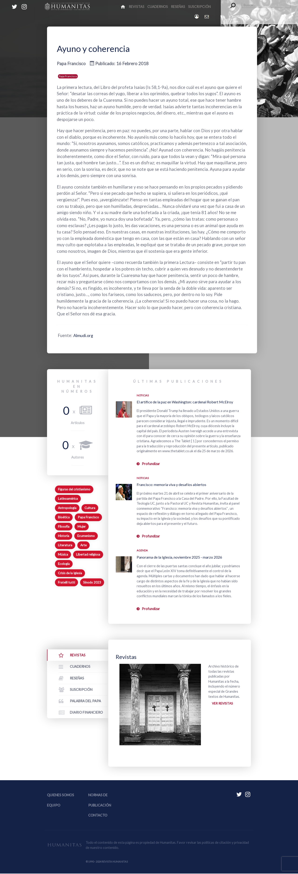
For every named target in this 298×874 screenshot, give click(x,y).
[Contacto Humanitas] (207, 16)
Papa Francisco (68, 76)
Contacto (97, 816)
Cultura (90, 508)
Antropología (67, 508)
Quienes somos (60, 796)
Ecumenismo (86, 536)
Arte (83, 545)
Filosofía (63, 526)
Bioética (64, 517)
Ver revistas (223, 704)
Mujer (82, 526)
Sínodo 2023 (92, 582)
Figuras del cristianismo (74, 489)
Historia (63, 536)
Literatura (65, 545)
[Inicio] (123, 6)
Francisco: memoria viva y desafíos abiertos (171, 484)
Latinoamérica (68, 498)
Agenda (142, 550)
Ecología (64, 564)
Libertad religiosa (88, 554)
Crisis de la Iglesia (70, 573)
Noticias (143, 395)
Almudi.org (83, 335)
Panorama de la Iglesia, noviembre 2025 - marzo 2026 (179, 557)
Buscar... (230, 2)
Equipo (53, 806)
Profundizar (151, 464)
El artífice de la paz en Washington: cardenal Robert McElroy (185, 402)
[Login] (197, 16)
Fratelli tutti (66, 582)
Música (63, 554)
